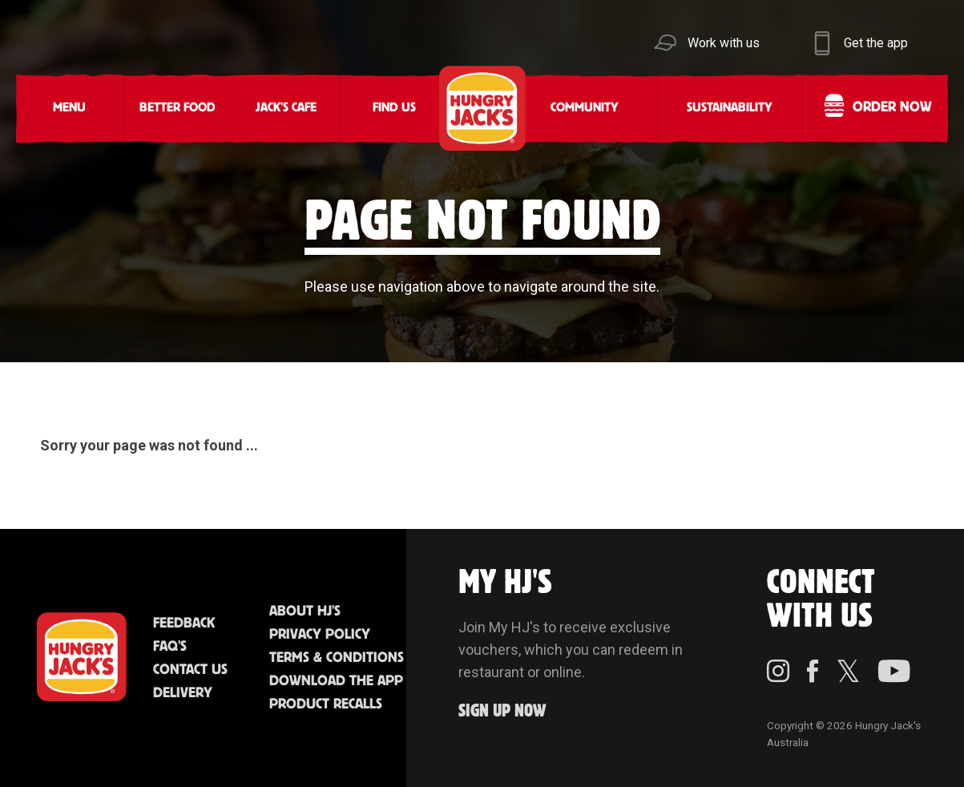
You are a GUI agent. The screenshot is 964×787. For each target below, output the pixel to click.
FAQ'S (170, 647)
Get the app (876, 42)
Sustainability (729, 107)
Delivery (182, 693)
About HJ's (305, 611)
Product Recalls (325, 704)
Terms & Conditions (336, 658)
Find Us (394, 107)
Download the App (336, 681)
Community (585, 107)
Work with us (724, 42)
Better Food (177, 107)
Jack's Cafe (286, 107)
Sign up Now (502, 711)
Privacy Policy (319, 635)
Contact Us (190, 670)
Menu (69, 107)
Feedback (184, 623)
